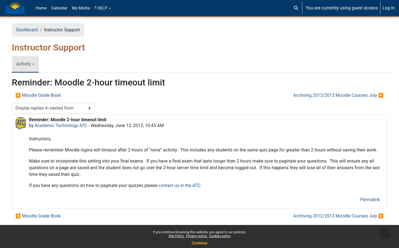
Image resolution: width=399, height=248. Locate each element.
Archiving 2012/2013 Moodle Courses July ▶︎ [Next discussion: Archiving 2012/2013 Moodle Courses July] (330, 95)
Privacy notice (197, 236)
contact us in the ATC (187, 192)
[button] (296, 8)
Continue (200, 243)
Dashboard (34, 29)
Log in (389, 8)
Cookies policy (220, 236)
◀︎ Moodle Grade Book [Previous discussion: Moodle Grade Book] (46, 95)
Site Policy (176, 236)
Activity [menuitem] (31, 64)
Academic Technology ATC (68, 125)
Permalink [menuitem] (362, 206)
